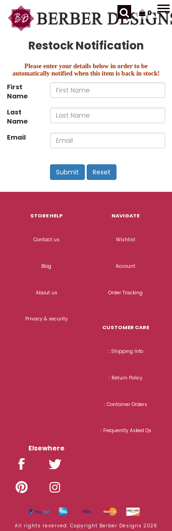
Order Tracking (125, 292)
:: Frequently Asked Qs (125, 430)
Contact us (46, 239)
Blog (46, 266)
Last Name (17, 117)
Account (125, 266)
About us (46, 292)
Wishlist (125, 239)
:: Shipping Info (125, 351)
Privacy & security (46, 318)
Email (16, 137)
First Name (17, 91)
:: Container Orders (125, 404)
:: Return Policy (125, 377)
